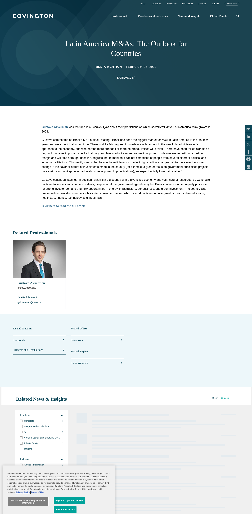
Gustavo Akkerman (55, 127)
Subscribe (232, 3)
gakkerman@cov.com (30, 302)
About (143, 4)
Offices (202, 4)
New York (77, 340)
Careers (156, 4)
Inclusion (187, 4)
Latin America (79, 363)
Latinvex (124, 77)
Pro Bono (171, 4)
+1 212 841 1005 (27, 296)
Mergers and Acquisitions (28, 349)
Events (215, 4)
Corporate (19, 340)
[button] (215, 398)
